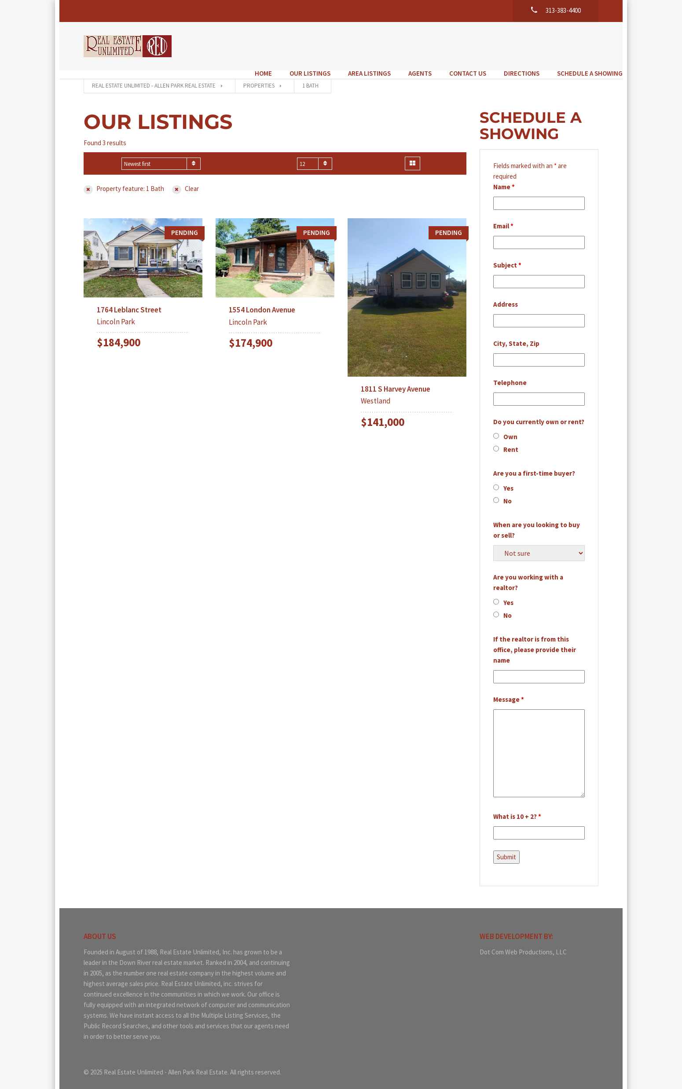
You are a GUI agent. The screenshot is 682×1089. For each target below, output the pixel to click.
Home (239, 45)
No (507, 492)
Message (508, 691)
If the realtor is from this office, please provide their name (534, 641)
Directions (497, 45)
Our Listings (285, 45)
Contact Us (443, 45)
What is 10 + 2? (517, 808)
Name (504, 178)
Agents (395, 45)
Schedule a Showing (565, 45)
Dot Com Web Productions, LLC (523, 943)
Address (505, 296)
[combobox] (161, 155)
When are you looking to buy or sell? (536, 521)
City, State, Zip (516, 335)
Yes (508, 480)
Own (510, 428)
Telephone (510, 374)
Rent (510, 441)
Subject (507, 257)
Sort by (104, 155)
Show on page (271, 155)
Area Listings (345, 45)
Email (503, 217)
